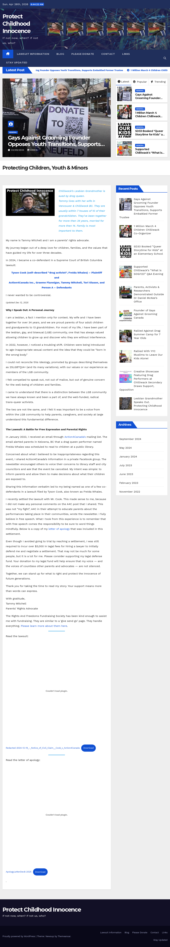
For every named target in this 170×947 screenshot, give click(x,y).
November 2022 (129, 491)
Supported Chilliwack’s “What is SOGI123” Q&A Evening (148, 154)
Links (126, 53)
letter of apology (59, 528)
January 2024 (128, 456)
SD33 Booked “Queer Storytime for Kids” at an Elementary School (149, 134)
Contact (108, 53)
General (13, 132)
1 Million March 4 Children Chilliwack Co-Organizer (147, 116)
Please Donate (82, 53)
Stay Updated (16, 62)
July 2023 (125, 465)
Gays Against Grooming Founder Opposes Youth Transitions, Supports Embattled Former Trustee (54, 144)
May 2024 (125, 447)
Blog (60, 53)
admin (32, 150)
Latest (123, 81)
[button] (165, 58)
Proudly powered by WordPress (19, 936)
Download (88, 748)
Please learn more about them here (44, 625)
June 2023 (126, 474)
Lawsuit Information (33, 53)
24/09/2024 (18, 150)
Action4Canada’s (75, 436)
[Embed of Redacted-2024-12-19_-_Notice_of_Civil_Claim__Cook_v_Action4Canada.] (57, 691)
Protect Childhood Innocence (16, 23)
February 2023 (128, 482)
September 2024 (130, 439)
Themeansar (64, 936)
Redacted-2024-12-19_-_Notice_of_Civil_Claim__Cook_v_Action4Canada (43, 748)
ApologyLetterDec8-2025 (18, 872)
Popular (140, 81)
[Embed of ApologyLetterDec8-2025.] (57, 814)
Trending (158, 81)
